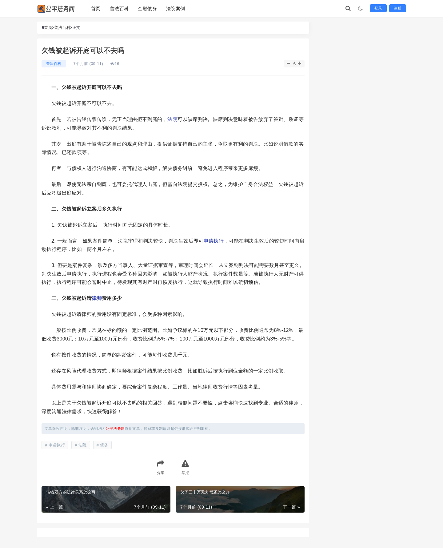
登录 (378, 8)
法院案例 (175, 8)
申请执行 (214, 241)
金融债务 (147, 8)
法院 (172, 119)
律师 (97, 298)
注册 (397, 8)
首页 (96, 8)
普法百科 (119, 8)
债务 (104, 445)
